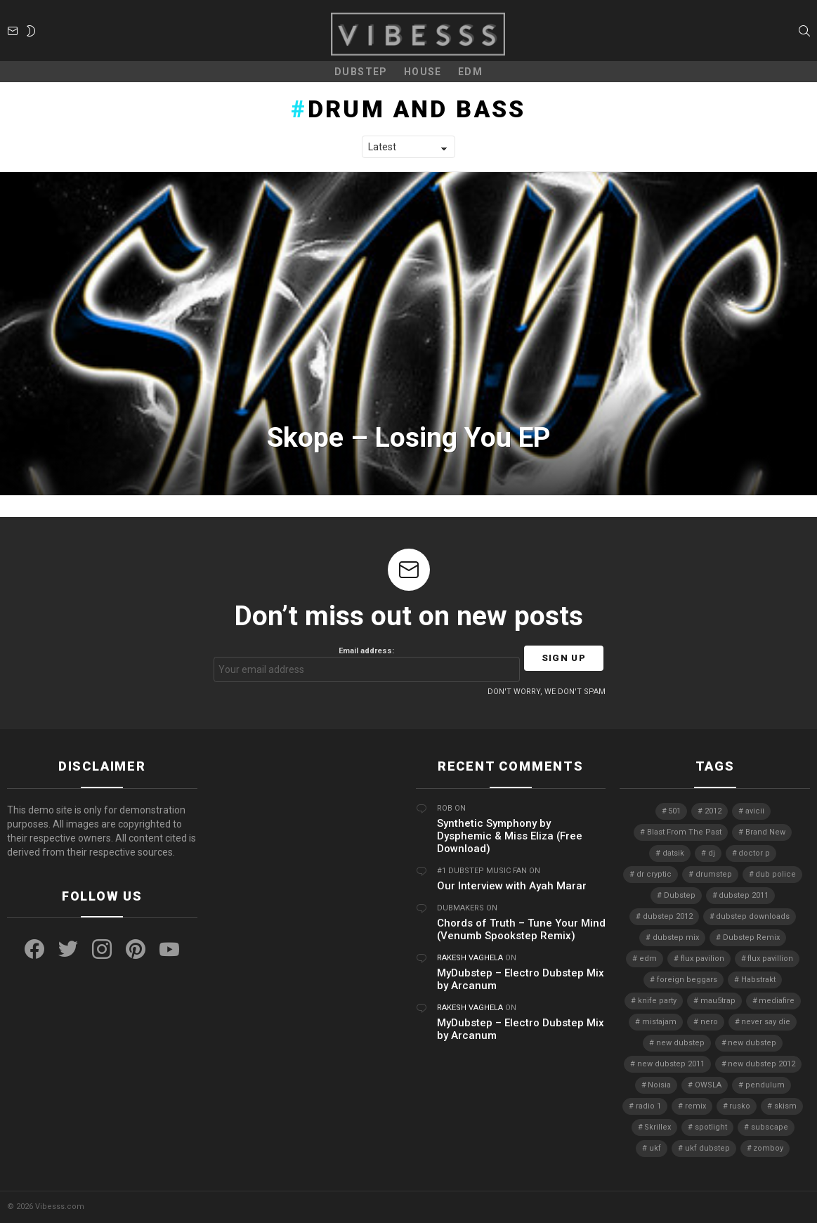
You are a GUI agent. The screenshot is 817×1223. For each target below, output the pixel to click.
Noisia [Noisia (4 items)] (659, 1085)
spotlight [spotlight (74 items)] (711, 1127)
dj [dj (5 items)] (711, 853)
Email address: (367, 664)
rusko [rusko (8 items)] (739, 1106)
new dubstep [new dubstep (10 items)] (752, 1042)
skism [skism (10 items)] (785, 1106)
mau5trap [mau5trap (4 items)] (718, 1000)
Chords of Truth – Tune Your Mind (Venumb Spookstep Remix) (521, 929)
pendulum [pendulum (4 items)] (765, 1085)
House (423, 71)
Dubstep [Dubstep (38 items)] (679, 895)
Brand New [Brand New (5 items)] (765, 832)
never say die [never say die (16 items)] (765, 1021)
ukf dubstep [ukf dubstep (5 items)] (707, 1148)
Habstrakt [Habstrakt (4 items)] (758, 979)
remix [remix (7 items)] (695, 1106)
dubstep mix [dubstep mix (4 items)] (676, 937)
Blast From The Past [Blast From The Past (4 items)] (684, 832)
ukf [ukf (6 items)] (655, 1148)
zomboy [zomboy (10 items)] (768, 1148)
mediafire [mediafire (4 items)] (777, 1000)
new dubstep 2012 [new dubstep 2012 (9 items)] (761, 1063)
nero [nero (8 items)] (709, 1021)
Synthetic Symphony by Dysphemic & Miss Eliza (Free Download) (509, 836)
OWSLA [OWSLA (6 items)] (708, 1085)
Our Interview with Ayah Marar (512, 885)
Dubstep (361, 71)
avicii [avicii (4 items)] (754, 811)
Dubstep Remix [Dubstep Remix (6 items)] (751, 937)
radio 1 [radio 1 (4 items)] (648, 1106)
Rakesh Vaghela (470, 957)
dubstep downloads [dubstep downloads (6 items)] (753, 916)
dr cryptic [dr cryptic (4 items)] (654, 874)
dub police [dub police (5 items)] (775, 874)
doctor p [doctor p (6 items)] (754, 853)
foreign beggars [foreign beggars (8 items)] (687, 979)
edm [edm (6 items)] (648, 958)
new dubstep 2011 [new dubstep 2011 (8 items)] (671, 1063)
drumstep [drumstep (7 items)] (713, 874)
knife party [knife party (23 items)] (657, 1000)
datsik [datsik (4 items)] (673, 853)
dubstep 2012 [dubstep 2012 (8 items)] (668, 916)
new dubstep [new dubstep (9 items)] (680, 1042)
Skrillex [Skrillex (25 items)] (657, 1127)
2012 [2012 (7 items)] (713, 811)
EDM (470, 71)
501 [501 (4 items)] (674, 811)
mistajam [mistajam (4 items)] (659, 1021)
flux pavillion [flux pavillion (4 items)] (770, 958)
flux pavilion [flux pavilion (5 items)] (702, 958)
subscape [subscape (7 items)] (769, 1127)
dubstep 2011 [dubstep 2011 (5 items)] (744, 895)
